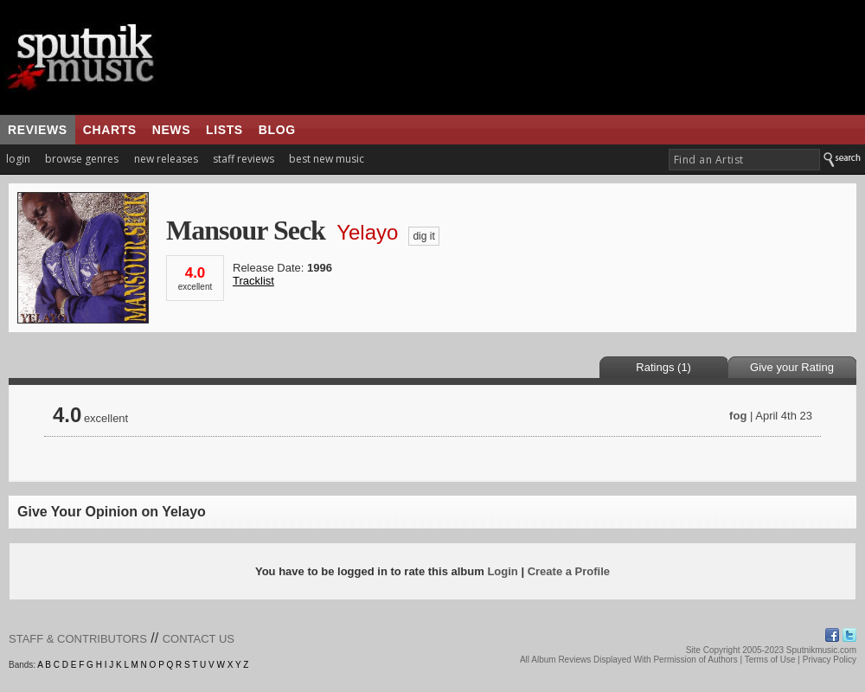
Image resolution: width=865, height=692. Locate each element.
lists (224, 130)
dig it (423, 236)
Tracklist (253, 280)
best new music (326, 158)
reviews (37, 130)
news (171, 130)
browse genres (82, 158)
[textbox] (744, 159)
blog (277, 130)
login (18, 158)
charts (110, 130)
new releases (166, 158)
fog (737, 415)
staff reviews (243, 158)
